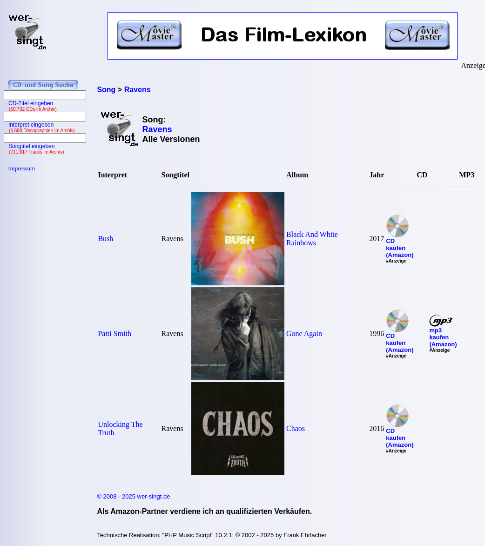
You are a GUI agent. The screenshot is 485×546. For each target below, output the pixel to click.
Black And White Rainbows (312, 238)
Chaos (295, 428)
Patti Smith (114, 333)
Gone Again (304, 333)
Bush (105, 239)
